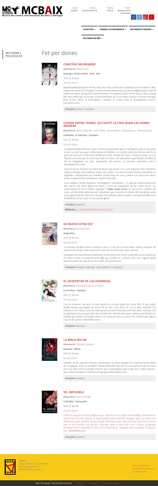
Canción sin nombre (79, 64)
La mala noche (75, 340)
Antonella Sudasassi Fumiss (90, 285)
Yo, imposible (73, 392)
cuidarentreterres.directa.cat (95, 209)
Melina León (82, 68)
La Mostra (89, 29)
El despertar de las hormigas (86, 281)
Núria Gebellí (113, 130)
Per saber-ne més (92, 38)
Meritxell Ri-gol (144, 130)
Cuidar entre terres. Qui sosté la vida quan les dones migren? (106, 124)
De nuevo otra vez (78, 224)
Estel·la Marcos (128, 130)
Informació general (142, 29)
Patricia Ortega (83, 396)
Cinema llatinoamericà (113, 29)
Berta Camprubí (84, 130)
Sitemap (80, 483)
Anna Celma (100, 130)
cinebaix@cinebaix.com (144, 468)
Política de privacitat (110, 483)
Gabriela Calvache (85, 344)
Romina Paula (83, 228)
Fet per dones (70, 82)
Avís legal (93, 483)
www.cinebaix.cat (140, 465)
